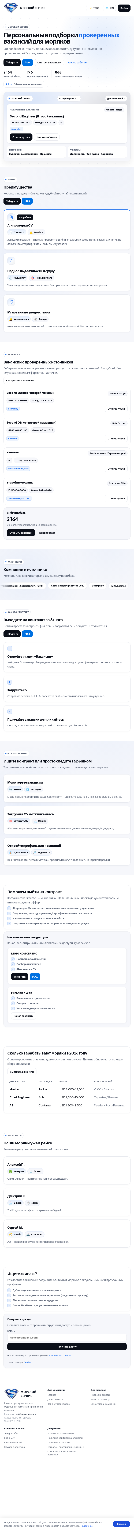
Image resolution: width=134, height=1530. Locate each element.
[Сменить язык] (109, 8)
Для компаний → (116, 98)
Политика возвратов (58, 1504)
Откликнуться (21, 137)
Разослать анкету (100, 1461)
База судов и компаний (103, 1465)
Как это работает (78, 62)
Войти (124, 8)
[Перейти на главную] (24, 8)
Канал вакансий (26, 1055)
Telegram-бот (11, 1495)
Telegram (12, 62)
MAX (28, 62)
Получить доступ (67, 1407)
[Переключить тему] (93, 8)
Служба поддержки (14, 1508)
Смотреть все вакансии (20, 389)
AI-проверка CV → (69, 98)
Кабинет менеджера (58, 1465)
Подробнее (26, 218)
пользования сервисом (61, 1416)
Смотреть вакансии (49, 62)
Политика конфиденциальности (65, 1499)
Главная (51, 1456)
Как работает (47, 541)
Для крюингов (55, 1461)
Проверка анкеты (100, 1456)
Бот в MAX (9, 1499)
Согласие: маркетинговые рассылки (61, 1515)
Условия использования (60, 1495)
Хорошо (121, 1524)
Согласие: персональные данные (65, 1508)
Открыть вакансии (20, 541)
